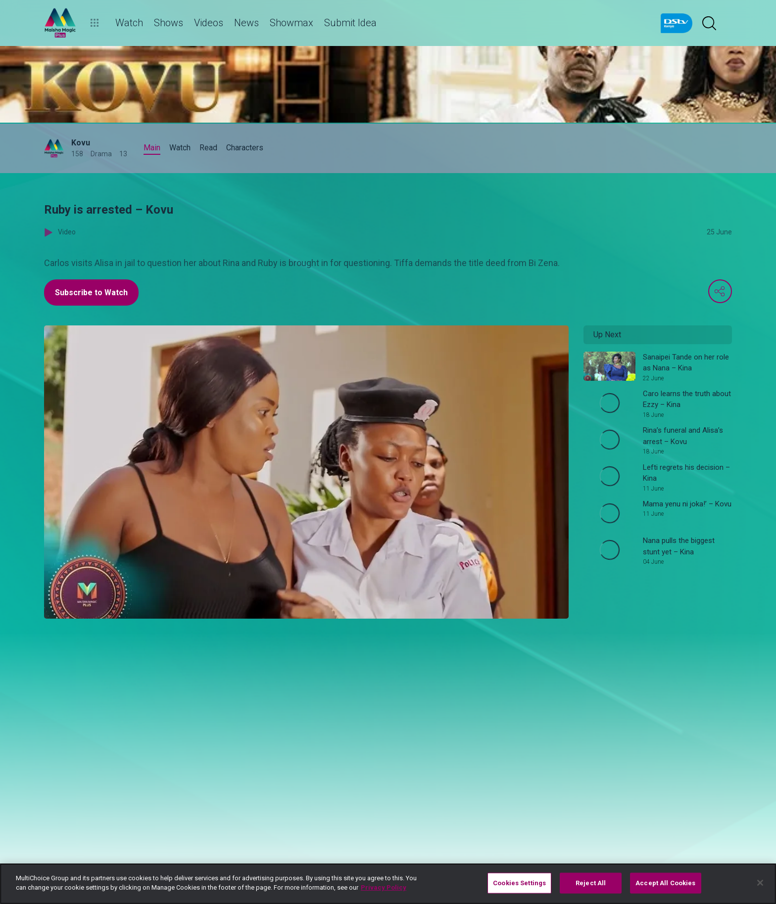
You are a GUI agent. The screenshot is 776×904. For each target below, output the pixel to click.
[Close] (760, 883)
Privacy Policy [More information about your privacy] (383, 887)
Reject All (591, 883)
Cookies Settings (519, 883)
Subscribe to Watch (91, 292)
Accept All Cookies (665, 883)
